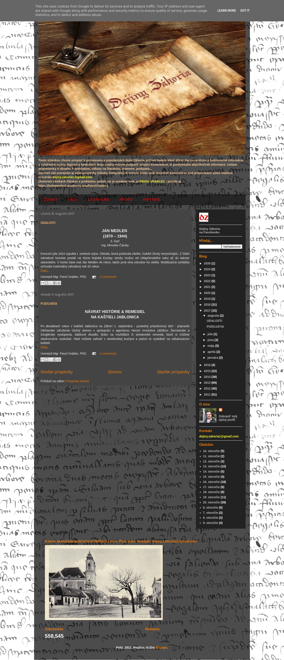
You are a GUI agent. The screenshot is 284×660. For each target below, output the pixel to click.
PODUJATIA (49, 304)
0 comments (108, 353)
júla (210, 334)
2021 (207, 287)
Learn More (226, 10)
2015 (207, 371)
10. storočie (211, 451)
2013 (207, 382)
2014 (207, 377)
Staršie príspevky (173, 371)
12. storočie (211, 461)
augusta (213, 315)
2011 (207, 394)
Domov (114, 371)
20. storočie (211, 502)
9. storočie (210, 523)
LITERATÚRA (98, 199)
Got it (244, 10)
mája (211, 345)
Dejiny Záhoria (209, 229)
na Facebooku (209, 232)
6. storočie (210, 507)
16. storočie (211, 482)
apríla (211, 352)
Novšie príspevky (57, 371)
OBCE (72, 199)
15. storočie (211, 476)
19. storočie (211, 497)
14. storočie (211, 471)
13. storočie (211, 466)
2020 (207, 293)
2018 (207, 304)
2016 (207, 365)
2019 (207, 298)
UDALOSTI (48, 223)
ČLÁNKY (50, 199)
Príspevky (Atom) (77, 381)
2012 (207, 388)
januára (213, 357)
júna (211, 340)
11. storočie (211, 456)
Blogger (161, 647)
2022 (207, 281)
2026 (207, 263)
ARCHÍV (126, 199)
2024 (207, 269)
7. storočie (210, 512)
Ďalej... (45, 270)
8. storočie (210, 517)
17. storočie (211, 487)
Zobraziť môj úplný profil (228, 418)
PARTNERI (151, 199)
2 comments (108, 276)
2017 (207, 310)
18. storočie (211, 492)
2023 (207, 275)
